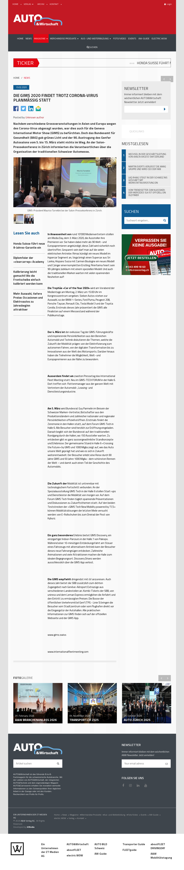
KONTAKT (54, 4)
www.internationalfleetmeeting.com (68, 652)
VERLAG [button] (29, 4)
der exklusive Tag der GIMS (80, 332)
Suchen (92, 47)
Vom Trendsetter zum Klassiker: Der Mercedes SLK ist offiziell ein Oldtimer (147, 192)
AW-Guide (155, 814)
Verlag (73, 818)
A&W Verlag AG (28, 820)
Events (145, 814)
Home (58, 814)
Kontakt (82, 818)
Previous (164, 79)
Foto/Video (134, 814)
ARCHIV (41, 4)
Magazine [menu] (75, 814)
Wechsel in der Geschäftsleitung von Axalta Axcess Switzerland (147, 155)
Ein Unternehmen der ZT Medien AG (50, 850)
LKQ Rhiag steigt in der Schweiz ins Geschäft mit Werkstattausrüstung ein (147, 180)
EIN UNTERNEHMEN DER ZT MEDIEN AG (30, 816)
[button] (41, 38)
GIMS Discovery (98, 535)
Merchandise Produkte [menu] (92, 814)
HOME (15, 4)
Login (168, 4)
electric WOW (61, 818)
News (66, 814)
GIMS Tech (75, 491)
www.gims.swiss (57, 635)
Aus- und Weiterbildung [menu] (116, 814)
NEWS (27, 78)
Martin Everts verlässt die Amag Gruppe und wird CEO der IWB (147, 168)
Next (170, 79)
